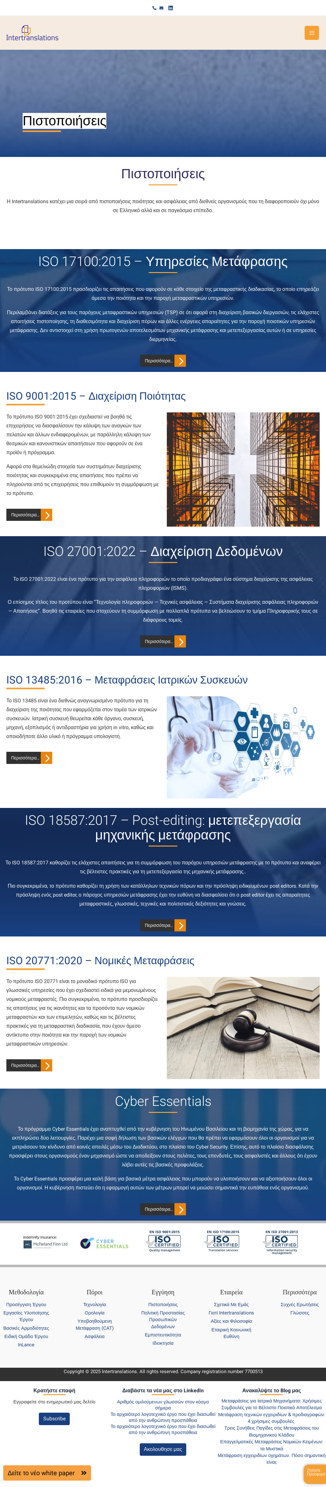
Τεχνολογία (94, 1304)
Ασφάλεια (95, 1336)
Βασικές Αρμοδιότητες (26, 1328)
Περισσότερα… (159, 360)
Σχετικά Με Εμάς (231, 1304)
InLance (26, 1345)
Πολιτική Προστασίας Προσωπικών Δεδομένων (163, 1319)
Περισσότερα (300, 1292)
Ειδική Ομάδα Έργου (26, 1336)
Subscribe (54, 1419)
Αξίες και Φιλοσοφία (231, 1321)
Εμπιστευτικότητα (163, 1335)
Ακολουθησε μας (163, 1449)
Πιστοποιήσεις (163, 1304)
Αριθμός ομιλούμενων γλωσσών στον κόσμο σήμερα (163, 1405)
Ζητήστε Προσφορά (316, 1472)
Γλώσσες (299, 1313)
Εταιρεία (231, 1292)
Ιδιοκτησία (163, 1343)
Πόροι (95, 1292)
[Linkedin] (170, 8)
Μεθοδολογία (26, 1292)
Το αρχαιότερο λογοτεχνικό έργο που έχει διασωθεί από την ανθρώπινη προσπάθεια (163, 1417)
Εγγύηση (163, 1292)
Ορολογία (94, 1313)
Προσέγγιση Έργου (26, 1304)
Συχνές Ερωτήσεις (300, 1304)
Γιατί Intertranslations (231, 1313)
